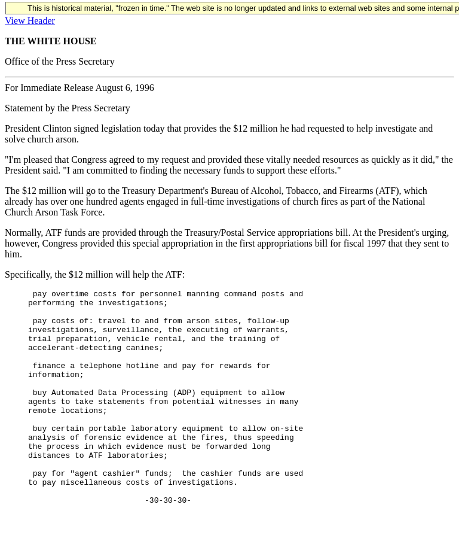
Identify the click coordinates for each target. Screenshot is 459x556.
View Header (30, 21)
